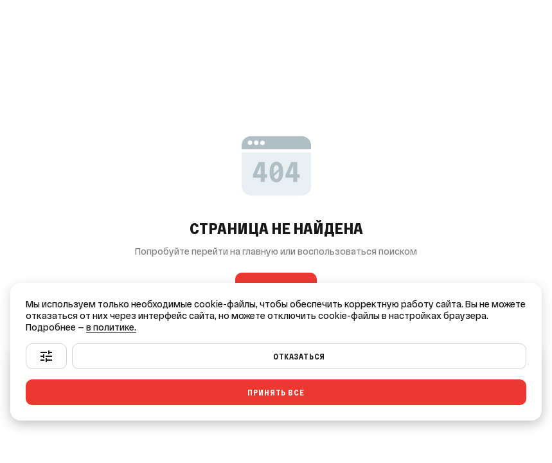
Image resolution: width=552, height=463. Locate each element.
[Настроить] (46, 356)
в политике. (111, 327)
